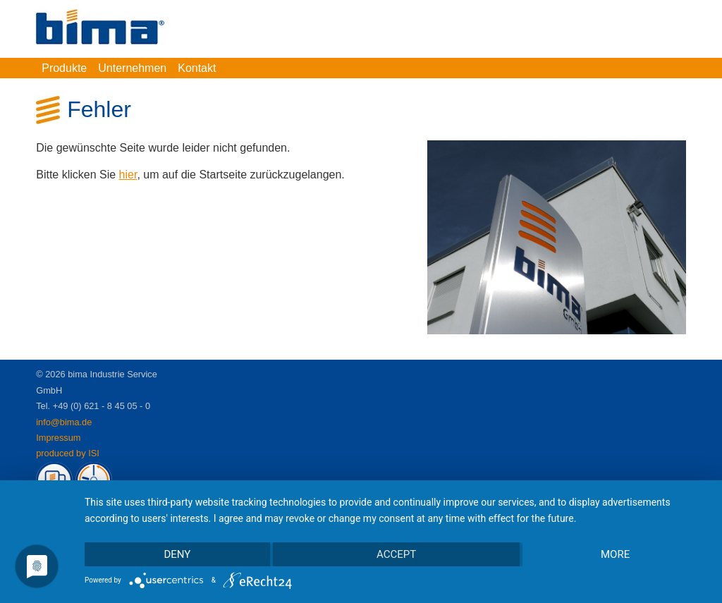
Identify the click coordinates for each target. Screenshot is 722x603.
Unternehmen (132, 68)
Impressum (58, 437)
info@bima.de (64, 422)
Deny (177, 554)
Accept (396, 554)
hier (128, 175)
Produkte (64, 68)
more (615, 554)
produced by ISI (67, 453)
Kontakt (197, 68)
